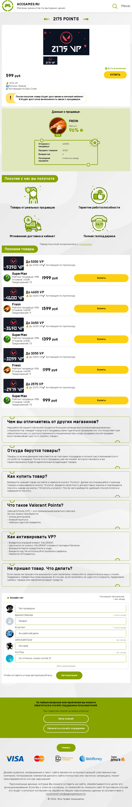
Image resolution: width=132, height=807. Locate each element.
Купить (115, 75)
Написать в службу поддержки (66, 728)
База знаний (66, 719)
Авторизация (69, 675)
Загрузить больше (66, 666)
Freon (73, 121)
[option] (66, 42)
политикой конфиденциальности (66, 794)
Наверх (66, 748)
